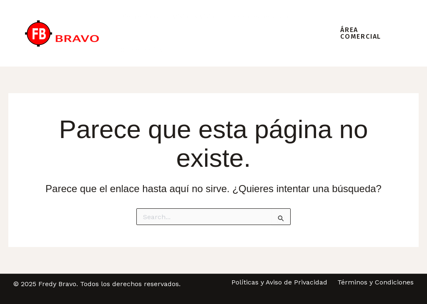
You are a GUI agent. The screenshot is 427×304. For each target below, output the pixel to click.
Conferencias (142, 50)
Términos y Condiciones (375, 282)
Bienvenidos (139, 16)
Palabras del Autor (261, 16)
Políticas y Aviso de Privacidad (279, 282)
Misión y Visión (195, 16)
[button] (365, 33)
